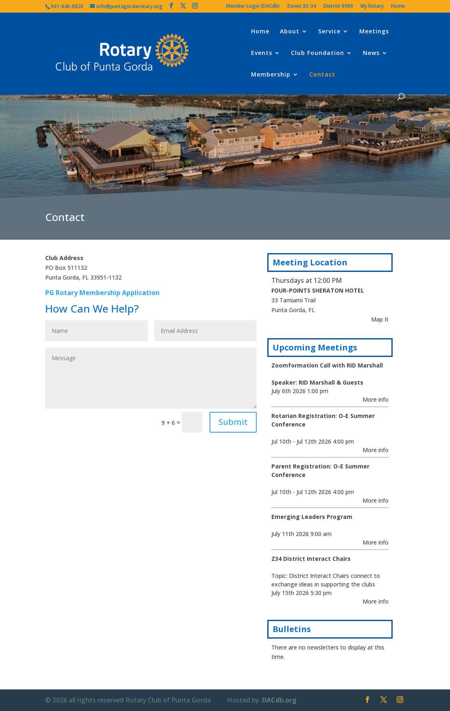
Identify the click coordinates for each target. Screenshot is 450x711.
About (289, 31)
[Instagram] (195, 6)
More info (376, 399)
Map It (380, 319)
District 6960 (338, 6)
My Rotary (372, 6)
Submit (233, 421)
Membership (271, 75)
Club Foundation (317, 53)
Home (398, 6)
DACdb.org (279, 700)
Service (329, 31)
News (371, 53)
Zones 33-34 (301, 6)
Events (261, 53)
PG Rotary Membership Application (102, 292)
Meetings (374, 31)
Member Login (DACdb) (253, 6)
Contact (322, 75)
